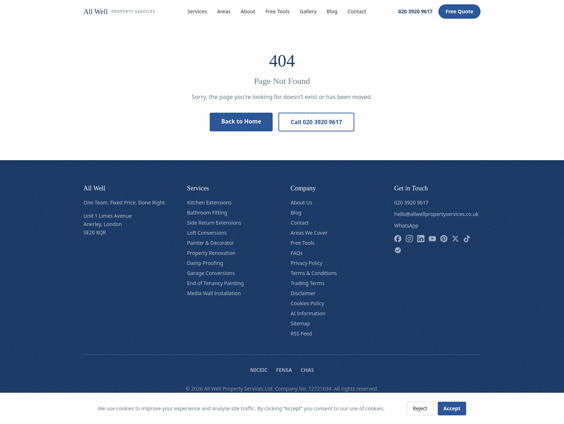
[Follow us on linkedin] (421, 239)
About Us (301, 202)
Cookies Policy (307, 303)
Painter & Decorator (210, 242)
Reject (420, 408)
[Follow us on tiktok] (467, 239)
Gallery (308, 11)
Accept (452, 408)
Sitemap (300, 323)
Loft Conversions (207, 232)
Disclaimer (303, 293)
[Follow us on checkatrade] (398, 250)
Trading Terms (307, 283)
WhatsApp (406, 225)
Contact (356, 11)
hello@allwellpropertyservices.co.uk (436, 214)
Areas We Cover (309, 232)
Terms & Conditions (314, 273)
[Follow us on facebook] (398, 239)
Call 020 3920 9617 (316, 122)
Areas (224, 11)
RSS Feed (301, 333)
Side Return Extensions (214, 222)
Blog (332, 11)
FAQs (297, 252)
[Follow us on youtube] (432, 239)
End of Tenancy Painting (215, 283)
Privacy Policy (306, 263)
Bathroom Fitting (207, 212)
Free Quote (459, 11)
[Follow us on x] (455, 239)
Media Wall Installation (214, 293)
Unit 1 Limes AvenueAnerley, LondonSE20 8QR (107, 224)
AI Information (308, 313)
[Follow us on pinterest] (444, 239)
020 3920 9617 (415, 11)
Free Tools (277, 11)
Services (197, 11)
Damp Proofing (205, 263)
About (248, 11)
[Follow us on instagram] (409, 239)
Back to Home (241, 121)
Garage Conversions (211, 273)
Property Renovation (211, 252)
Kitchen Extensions (209, 202)
